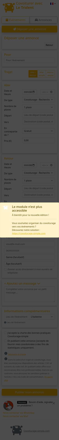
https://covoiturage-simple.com (28, 233)
